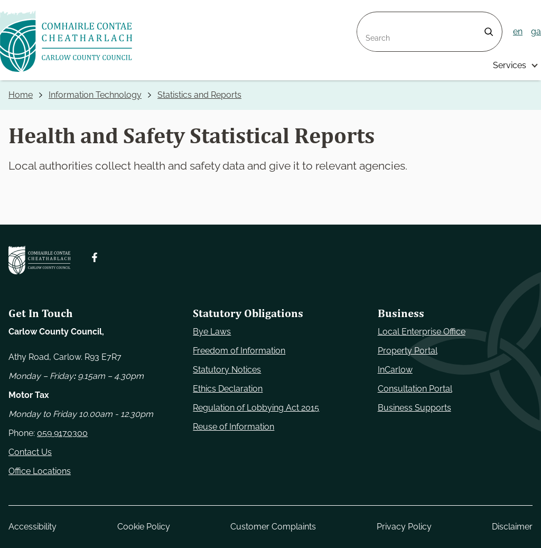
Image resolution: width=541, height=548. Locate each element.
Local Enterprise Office (421, 332)
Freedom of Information (239, 351)
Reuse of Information (233, 427)
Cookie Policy (143, 527)
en (518, 31)
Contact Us (30, 452)
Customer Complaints (273, 527)
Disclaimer (512, 527)
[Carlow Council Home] (39, 260)
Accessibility (32, 527)
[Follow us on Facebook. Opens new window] (94, 257)
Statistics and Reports (199, 95)
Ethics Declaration (228, 389)
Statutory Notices (227, 370)
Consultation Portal (415, 389)
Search (371, 18)
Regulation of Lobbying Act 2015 (256, 408)
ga (536, 31)
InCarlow (395, 370)
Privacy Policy (404, 527)
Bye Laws (212, 332)
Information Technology (95, 95)
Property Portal (407, 351)
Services (509, 65)
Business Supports (414, 408)
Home (20, 95)
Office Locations (39, 471)
